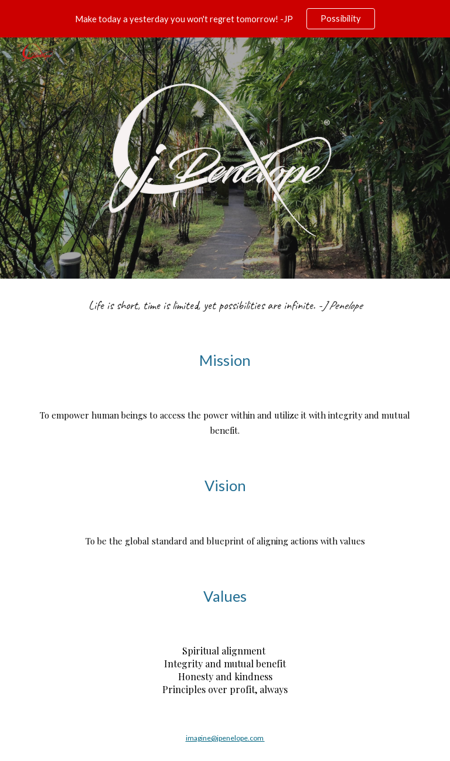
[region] (225, 18)
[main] (225, 305)
